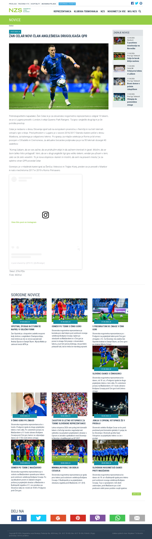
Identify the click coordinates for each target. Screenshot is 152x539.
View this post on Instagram (23, 222)
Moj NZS (132, 11)
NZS (103, 11)
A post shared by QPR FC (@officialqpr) (28, 263)
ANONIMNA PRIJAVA (49, 4)
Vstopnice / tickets (67, 4)
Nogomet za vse (117, 11)
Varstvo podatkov (23, 536)
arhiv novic (136, 494)
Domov (11, 26)
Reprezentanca (62, 11)
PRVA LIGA (12, 4)
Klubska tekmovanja (86, 11)
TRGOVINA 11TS (23, 4)
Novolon (140, 533)
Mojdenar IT (132, 533)
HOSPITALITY (35, 4)
